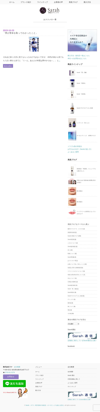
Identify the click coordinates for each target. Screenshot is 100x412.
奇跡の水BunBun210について (75, 274)
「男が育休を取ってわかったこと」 (34, 31)
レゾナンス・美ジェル (83, 123)
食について (71, 306)
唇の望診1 (79, 202)
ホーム (11, 2)
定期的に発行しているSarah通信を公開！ (82, 336)
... (59, 61)
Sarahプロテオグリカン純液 (85, 108)
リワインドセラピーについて (75, 271)
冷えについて (71, 278)
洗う (69, 250)
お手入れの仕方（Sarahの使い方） (80, 149)
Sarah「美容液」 (81, 94)
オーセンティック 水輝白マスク (86, 135)
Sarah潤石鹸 (71, 257)
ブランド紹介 (25, 2)
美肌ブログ (73, 2)
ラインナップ (42, 2)
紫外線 (69, 303)
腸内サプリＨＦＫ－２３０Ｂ (75, 229)
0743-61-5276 (10, 372)
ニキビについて (72, 243)
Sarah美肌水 (71, 292)
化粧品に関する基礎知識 (74, 267)
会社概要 (17, 367)
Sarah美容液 (71, 239)
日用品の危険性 (72, 281)
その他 (69, 313)
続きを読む (8, 66)
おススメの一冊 (72, 260)
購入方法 (87, 2)
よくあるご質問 (73, 152)
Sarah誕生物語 (72, 246)
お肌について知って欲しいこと (76, 264)
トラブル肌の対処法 (75, 146)
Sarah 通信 (71, 375)
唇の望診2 (79, 191)
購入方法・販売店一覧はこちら (79, 55)
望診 (69, 310)
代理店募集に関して (74, 379)
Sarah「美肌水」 (81, 83)
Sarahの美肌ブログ (73, 236)
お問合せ (10, 377)
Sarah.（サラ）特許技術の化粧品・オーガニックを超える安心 (45, 405)
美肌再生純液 (71, 232)
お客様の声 (58, 2)
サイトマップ (72, 386)
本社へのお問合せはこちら (77, 58)
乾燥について (71, 253)
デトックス (71, 299)
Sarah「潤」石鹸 (81, 72)
